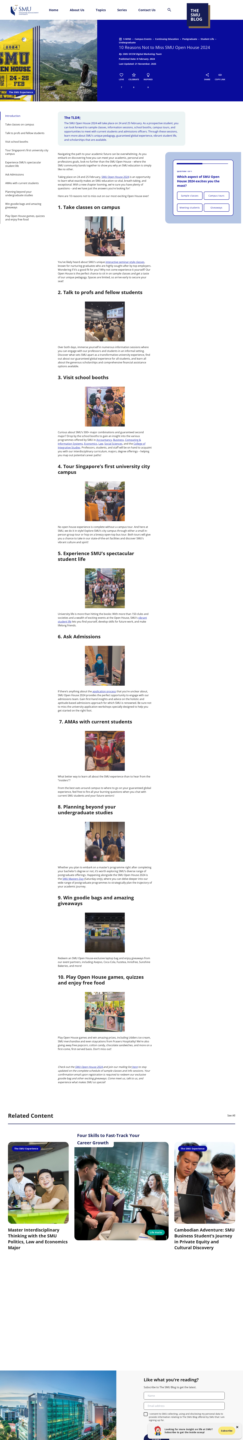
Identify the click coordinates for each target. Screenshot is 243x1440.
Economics (90, 443)
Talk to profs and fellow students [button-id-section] (24, 133)
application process (104, 691)
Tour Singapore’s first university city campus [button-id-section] (26, 152)
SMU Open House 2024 (115, 177)
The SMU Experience (21, 92)
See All (231, 1115)
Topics (101, 10)
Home (53, 10)
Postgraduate (189, 38)
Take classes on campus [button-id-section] (19, 124)
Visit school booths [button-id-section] (16, 141)
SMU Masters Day (73, 879)
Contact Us (147, 10)
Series (122, 10)
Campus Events (143, 38)
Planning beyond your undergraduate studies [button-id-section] (19, 193)
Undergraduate (127, 42)
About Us (77, 10)
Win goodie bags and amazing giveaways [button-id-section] (23, 205)
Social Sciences (113, 443)
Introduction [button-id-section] (12, 116)
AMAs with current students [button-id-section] (22, 183)
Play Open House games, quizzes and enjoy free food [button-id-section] (25, 217)
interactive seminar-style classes (124, 262)
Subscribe (226, 1430)
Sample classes (190, 195)
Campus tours (216, 195)
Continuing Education (167, 38)
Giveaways (216, 207)
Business (118, 440)
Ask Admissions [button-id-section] (14, 174)
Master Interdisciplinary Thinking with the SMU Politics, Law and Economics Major (38, 1238)
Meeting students (190, 207)
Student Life (207, 38)
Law (100, 443)
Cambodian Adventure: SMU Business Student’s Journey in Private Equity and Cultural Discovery (204, 1238)
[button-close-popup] (237, 1427)
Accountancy (104, 440)
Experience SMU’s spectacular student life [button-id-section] (23, 164)
